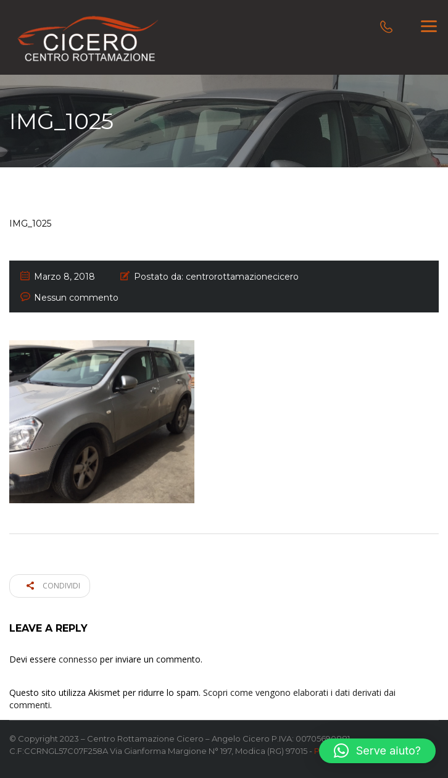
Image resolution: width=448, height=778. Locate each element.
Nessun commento (76, 297)
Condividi (53, 585)
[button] (377, 750)
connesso (78, 659)
